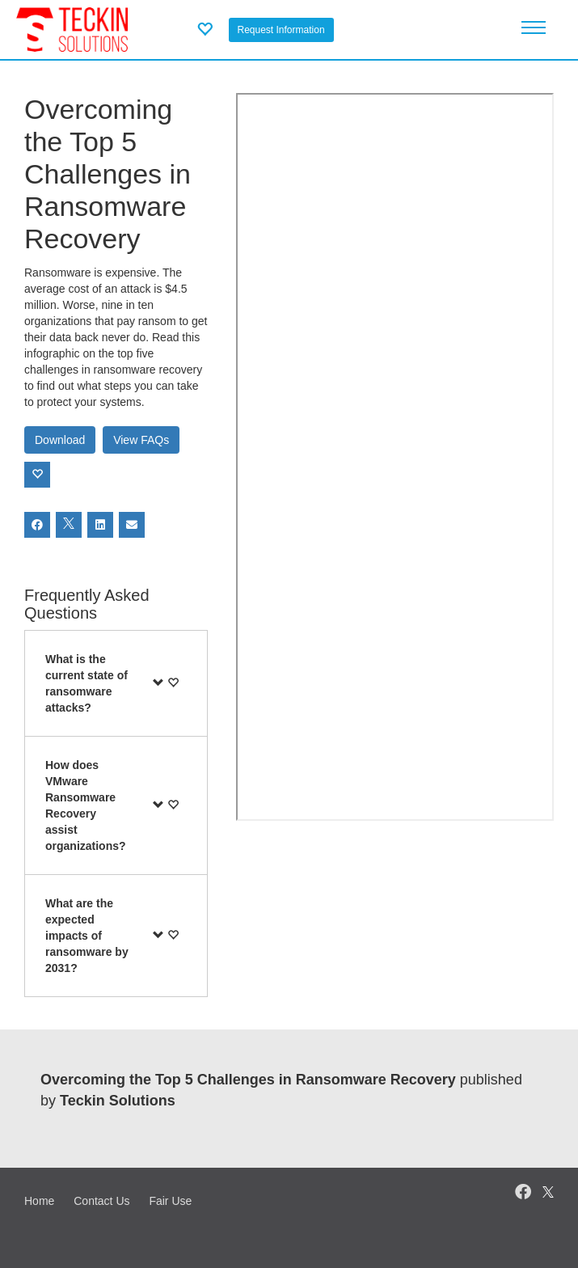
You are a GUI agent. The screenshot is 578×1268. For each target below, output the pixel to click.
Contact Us (101, 1200)
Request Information (281, 30)
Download (60, 439)
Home (39, 1200)
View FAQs (141, 439)
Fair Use (170, 1200)
